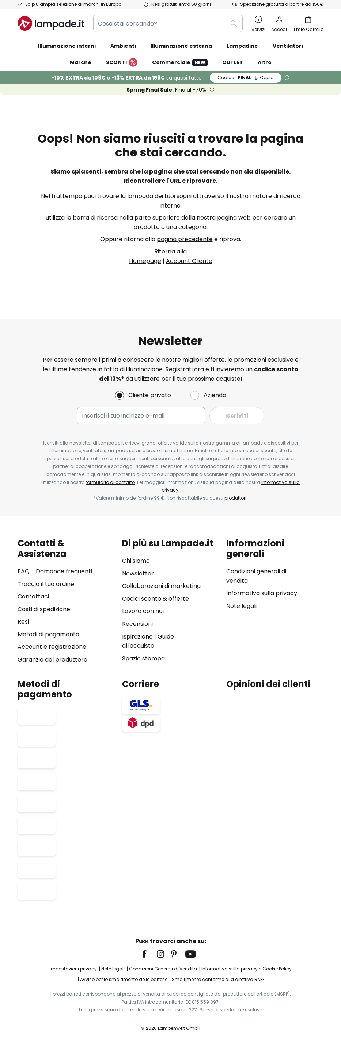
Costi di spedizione (44, 609)
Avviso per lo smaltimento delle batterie (123, 980)
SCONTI (121, 62)
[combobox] (168, 23)
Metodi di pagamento (48, 634)
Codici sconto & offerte (155, 598)
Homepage (145, 261)
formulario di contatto (110, 482)
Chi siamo (136, 561)
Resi (23, 621)
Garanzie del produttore (52, 659)
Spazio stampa (143, 658)
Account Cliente (189, 261)
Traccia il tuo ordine (46, 584)
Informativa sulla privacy (261, 593)
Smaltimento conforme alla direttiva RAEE (218, 980)
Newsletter (138, 573)
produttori (235, 498)
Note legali (241, 606)
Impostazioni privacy (73, 969)
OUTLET (232, 62)
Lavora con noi (143, 611)
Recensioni (137, 624)
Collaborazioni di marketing (161, 586)
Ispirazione (137, 636)
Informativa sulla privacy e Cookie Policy (246, 969)
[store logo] (51, 23)
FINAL (245, 77)
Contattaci (33, 596)
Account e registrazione (52, 647)
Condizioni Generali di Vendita (163, 969)
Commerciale (180, 62)
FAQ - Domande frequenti (55, 571)
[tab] (66, 601)
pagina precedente (185, 239)
